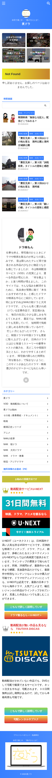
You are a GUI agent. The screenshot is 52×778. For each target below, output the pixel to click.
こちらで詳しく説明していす (26, 607)
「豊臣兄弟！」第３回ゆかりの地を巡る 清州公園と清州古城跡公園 (33, 142)
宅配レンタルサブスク (26, 719)
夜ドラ (26, 23)
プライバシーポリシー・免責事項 (26, 735)
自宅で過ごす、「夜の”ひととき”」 (26, 740)
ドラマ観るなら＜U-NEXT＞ (26, 615)
